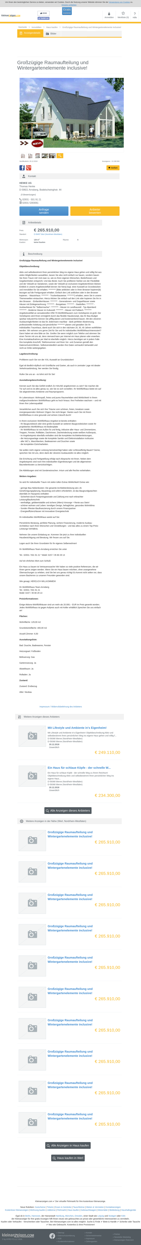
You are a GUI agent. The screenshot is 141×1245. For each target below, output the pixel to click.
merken (113, 168)
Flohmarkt (61, 1210)
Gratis (67, 11)
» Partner (116, 1234)
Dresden (78, 1216)
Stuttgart (112, 1216)
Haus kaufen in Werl (68, 1158)
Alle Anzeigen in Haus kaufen (68, 1145)
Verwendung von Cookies (119, 2)
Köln (123, 1216)
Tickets (50, 1207)
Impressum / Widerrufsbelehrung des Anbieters (61, 706)
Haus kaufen (73, 1210)
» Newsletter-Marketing (122, 1237)
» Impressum (90, 1239)
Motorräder (103, 1210)
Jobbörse (51, 1210)
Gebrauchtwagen (88, 1210)
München (69, 1216)
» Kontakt (88, 1233)
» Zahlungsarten (91, 1241)
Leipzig (100, 1216)
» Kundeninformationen (65, 1241)
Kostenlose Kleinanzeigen (16, 1210)
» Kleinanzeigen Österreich (123, 1240)
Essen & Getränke (63, 1207)
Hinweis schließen (69, 5)
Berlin (27, 1216)
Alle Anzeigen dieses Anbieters (68, 810)
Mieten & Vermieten (95, 1207)
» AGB (59, 1239)
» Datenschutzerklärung (65, 1236)
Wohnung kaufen (37, 1210)
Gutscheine (40, 1207)
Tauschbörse (78, 1207)
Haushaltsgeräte (128, 1210)
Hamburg (60, 1216)
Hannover (35, 1216)
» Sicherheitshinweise (93, 1236)
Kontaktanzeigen (113, 1207)
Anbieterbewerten (95, 211)
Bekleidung (115, 1210)
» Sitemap (60, 1233)
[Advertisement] (69, 47)
